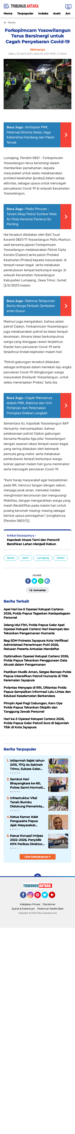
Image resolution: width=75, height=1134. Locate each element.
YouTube (55, 897)
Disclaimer (49, 904)
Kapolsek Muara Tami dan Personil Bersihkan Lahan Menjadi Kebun (33, 542)
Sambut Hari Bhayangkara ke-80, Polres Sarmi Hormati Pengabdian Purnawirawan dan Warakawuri (26, 783)
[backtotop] (37, 877)
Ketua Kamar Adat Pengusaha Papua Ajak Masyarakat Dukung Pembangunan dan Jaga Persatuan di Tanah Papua (24, 821)
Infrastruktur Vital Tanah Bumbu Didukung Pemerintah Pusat (27, 802)
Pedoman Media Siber (50, 908)
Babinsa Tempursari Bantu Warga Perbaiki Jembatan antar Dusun (31, 306)
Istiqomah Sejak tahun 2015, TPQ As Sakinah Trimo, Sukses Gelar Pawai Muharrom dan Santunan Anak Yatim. (27, 765)
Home (8, 13)
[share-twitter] (34, 581)
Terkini (60, 557)
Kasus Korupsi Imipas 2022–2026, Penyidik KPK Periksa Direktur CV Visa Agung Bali (26, 840)
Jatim (25, 557)
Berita (10, 557)
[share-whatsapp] (41, 581)
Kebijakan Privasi (30, 904)
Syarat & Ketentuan (23, 908)
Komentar (37, 590)
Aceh (57, 13)
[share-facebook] (28, 581)
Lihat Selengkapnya (37, 856)
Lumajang (43, 557)
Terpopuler (25, 13)
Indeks (43, 13)
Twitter (47, 897)
